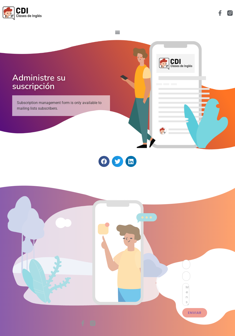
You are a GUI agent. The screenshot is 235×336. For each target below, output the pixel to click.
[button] (117, 32)
